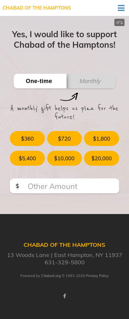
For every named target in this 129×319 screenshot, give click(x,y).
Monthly (90, 81)
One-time (39, 81)
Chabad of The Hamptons (37, 8)
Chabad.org (51, 276)
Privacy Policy (97, 276)
